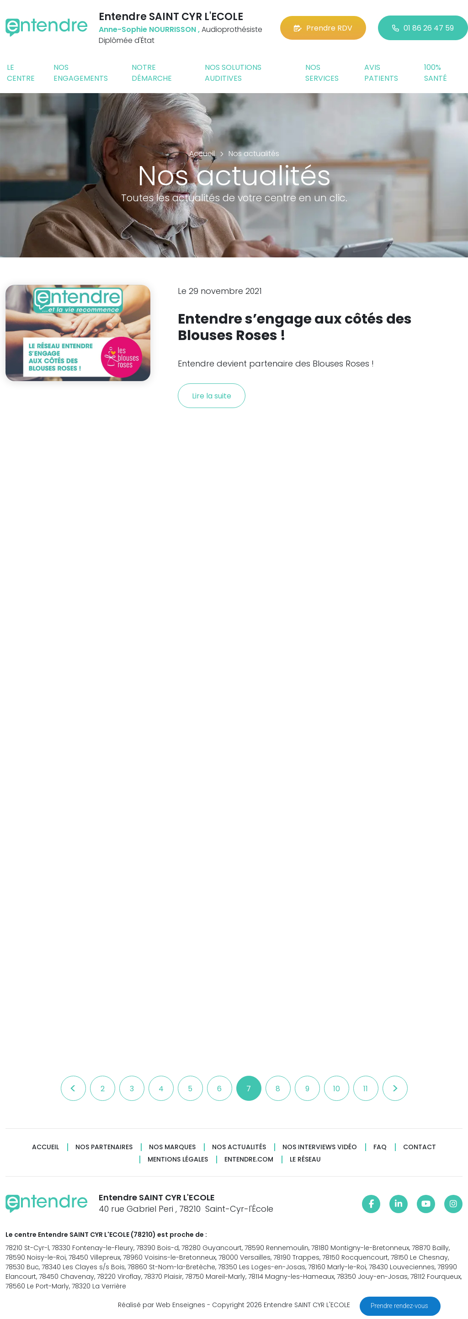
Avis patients (381, 73)
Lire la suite (211, 396)
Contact (419, 1147)
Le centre (21, 73)
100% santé (435, 73)
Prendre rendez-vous (400, 1305)
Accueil (45, 1147)
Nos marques (172, 1147)
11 (365, 1088)
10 (336, 1088)
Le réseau (305, 1159)
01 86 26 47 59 (423, 28)
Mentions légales (178, 1159)
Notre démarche (152, 73)
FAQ (380, 1147)
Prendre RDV (323, 28)
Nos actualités (239, 1147)
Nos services (322, 73)
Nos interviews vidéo (319, 1147)
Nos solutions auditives (233, 73)
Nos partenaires (104, 1147)
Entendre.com (248, 1159)
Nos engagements (80, 73)
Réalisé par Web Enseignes (161, 1304)
